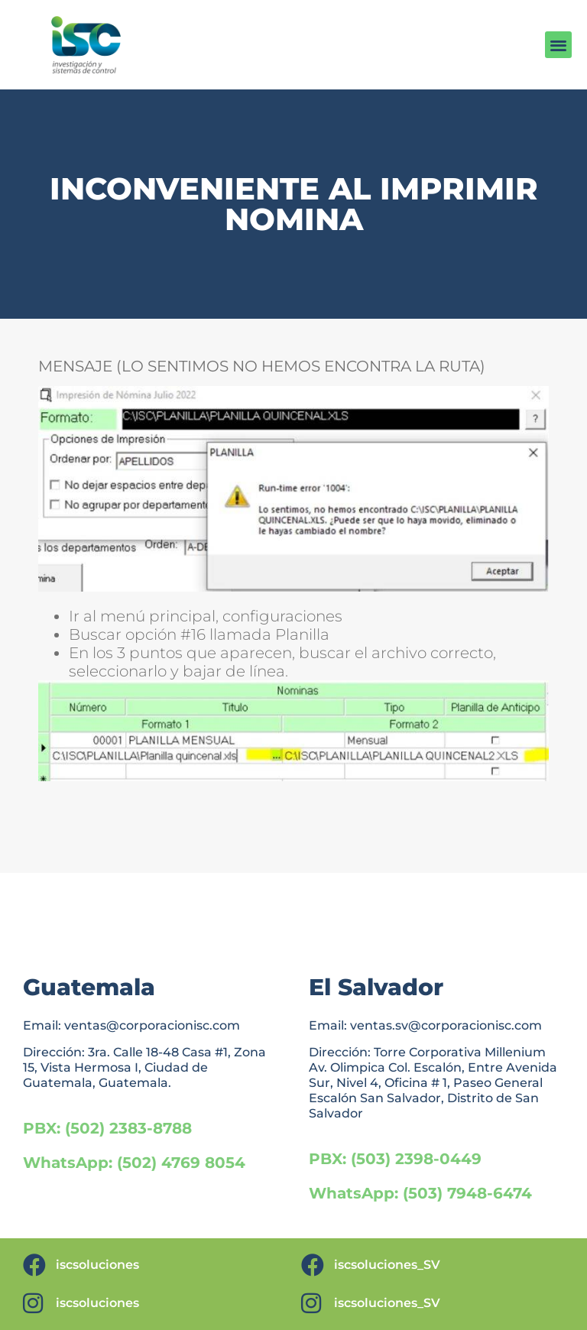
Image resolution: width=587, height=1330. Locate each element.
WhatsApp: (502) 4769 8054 (134, 1162)
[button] (558, 44)
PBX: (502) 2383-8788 (107, 1128)
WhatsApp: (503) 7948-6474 (420, 1193)
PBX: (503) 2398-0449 (395, 1159)
